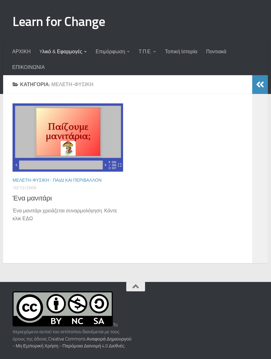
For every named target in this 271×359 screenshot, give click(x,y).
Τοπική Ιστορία (181, 52)
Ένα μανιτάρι (32, 198)
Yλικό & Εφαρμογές (60, 52)
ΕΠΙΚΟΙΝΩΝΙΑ (28, 67)
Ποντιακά (216, 52)
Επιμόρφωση (110, 52)
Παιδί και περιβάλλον (77, 180)
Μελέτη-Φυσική (31, 180)
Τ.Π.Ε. (144, 52)
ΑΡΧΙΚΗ (21, 52)
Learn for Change (59, 21)
